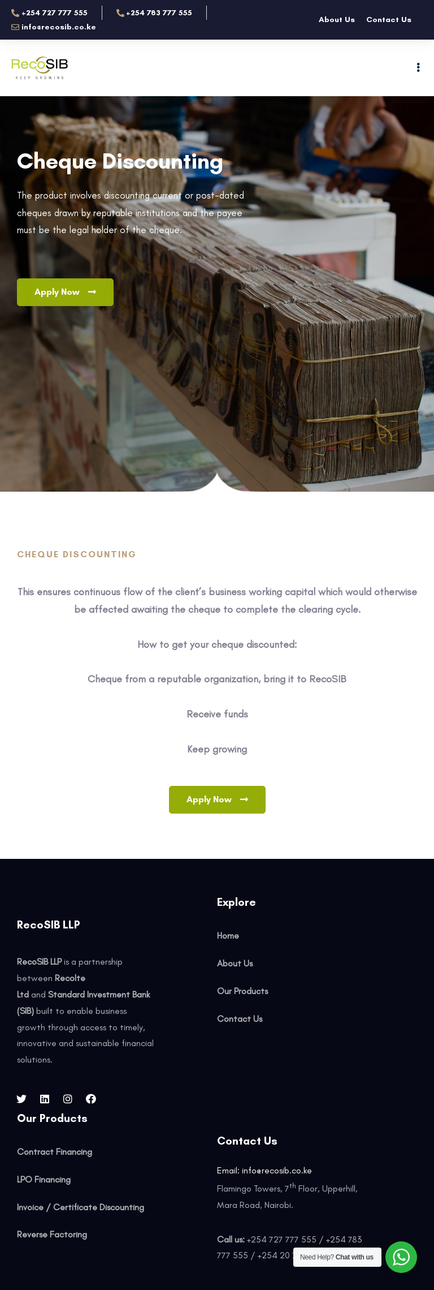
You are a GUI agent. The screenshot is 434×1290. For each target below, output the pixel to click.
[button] (65, 292)
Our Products (242, 991)
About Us (337, 19)
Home (228, 935)
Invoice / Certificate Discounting (80, 1207)
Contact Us (388, 19)
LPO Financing (44, 1179)
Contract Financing (54, 1151)
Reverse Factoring (52, 1234)
